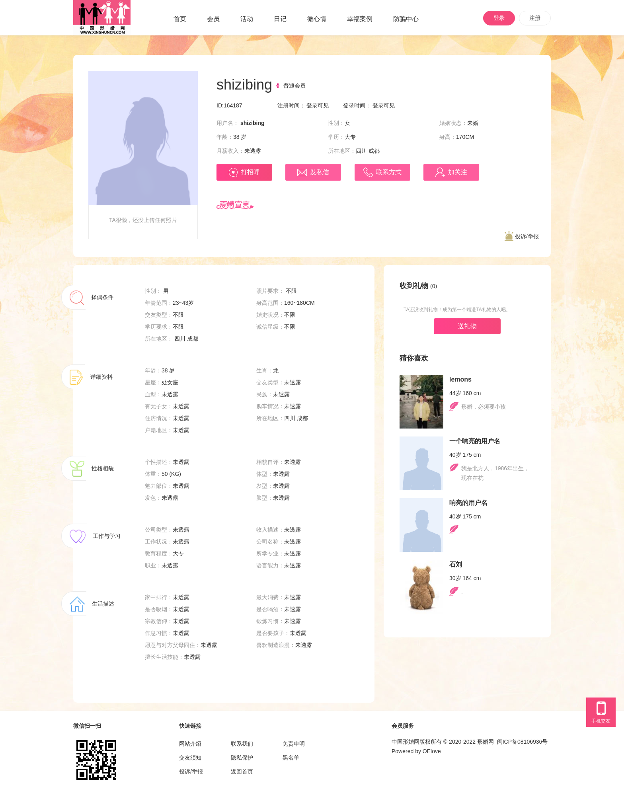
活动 (246, 19)
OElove (432, 751)
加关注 (451, 172)
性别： (336, 123)
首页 (180, 19)
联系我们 (242, 743)
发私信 (313, 172)
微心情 (316, 19)
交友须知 (190, 757)
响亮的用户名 (468, 502)
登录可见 (317, 105)
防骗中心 (406, 19)
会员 (213, 19)
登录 (499, 18)
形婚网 (485, 741)
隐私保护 (242, 757)
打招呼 (244, 172)
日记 (280, 19)
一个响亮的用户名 (474, 441)
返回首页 (242, 771)
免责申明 (294, 743)
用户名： (227, 123)
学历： (336, 137)
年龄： (224, 137)
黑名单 (291, 757)
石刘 (455, 564)
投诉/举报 (522, 236)
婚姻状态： (453, 123)
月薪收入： (230, 151)
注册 (534, 18)
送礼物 (467, 326)
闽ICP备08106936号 (522, 741)
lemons (460, 379)
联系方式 (382, 172)
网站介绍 (190, 743)
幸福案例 (359, 19)
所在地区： (342, 151)
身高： (447, 137)
